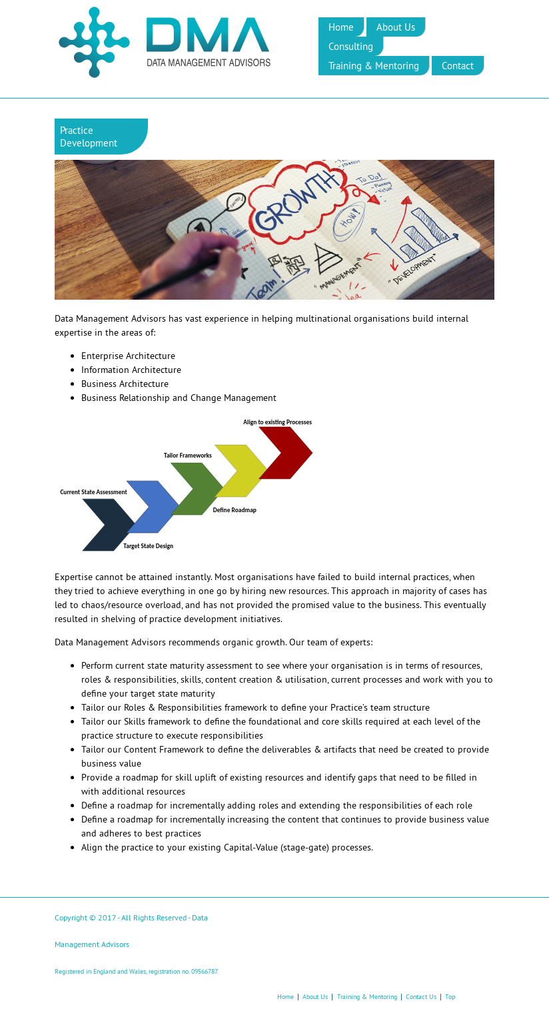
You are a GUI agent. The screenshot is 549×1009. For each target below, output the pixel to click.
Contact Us (421, 997)
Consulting (350, 46)
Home (341, 27)
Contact (458, 65)
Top (450, 997)
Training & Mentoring (373, 65)
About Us (395, 27)
